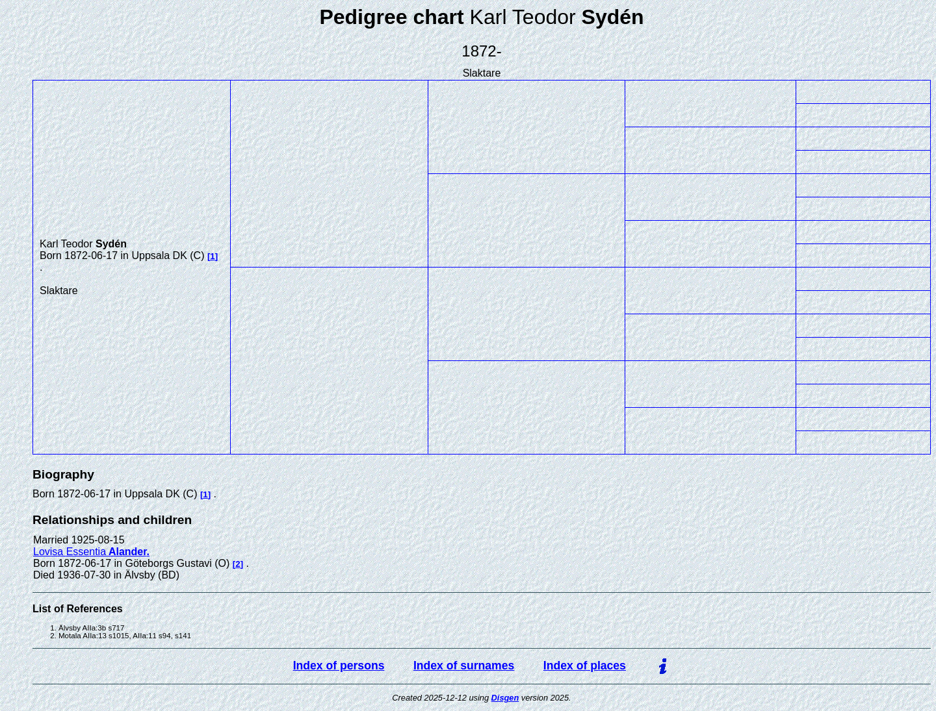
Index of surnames (463, 665)
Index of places (584, 665)
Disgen (505, 698)
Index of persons (339, 665)
